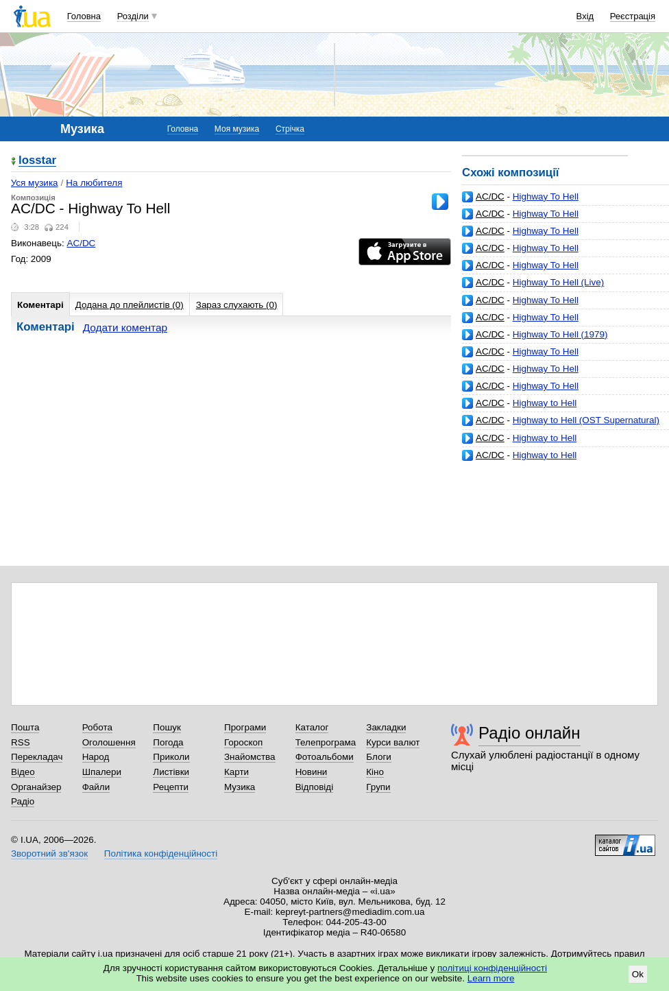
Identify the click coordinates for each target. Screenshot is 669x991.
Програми (245, 727)
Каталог (312, 727)
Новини (311, 772)
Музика (239, 787)
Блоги (378, 757)
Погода (168, 742)
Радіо (22, 801)
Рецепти (170, 787)
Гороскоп (243, 742)
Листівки (171, 772)
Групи (378, 787)
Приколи (171, 757)
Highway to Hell (544, 403)
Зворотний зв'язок (49, 853)
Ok (638, 974)
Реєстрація (632, 16)
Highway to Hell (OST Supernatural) (586, 420)
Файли (96, 787)
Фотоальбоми (324, 757)
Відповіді (314, 787)
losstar (37, 161)
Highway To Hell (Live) (558, 282)
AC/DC (490, 196)
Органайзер (36, 787)
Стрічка (290, 129)
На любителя (94, 183)
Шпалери (101, 772)
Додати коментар (125, 327)
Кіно (375, 772)
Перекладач (36, 757)
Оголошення (109, 742)
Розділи (133, 16)
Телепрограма (325, 742)
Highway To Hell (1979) (560, 334)
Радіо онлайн (529, 733)
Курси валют (392, 742)
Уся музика (34, 183)
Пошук (167, 727)
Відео (23, 772)
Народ (96, 757)
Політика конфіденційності (160, 853)
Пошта (25, 727)
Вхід (585, 16)
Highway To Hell (546, 196)
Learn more (491, 978)
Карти (236, 772)
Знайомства (250, 757)
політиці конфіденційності (492, 968)
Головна (84, 16)
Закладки (386, 727)
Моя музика (237, 129)
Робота (97, 727)
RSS (20, 742)
